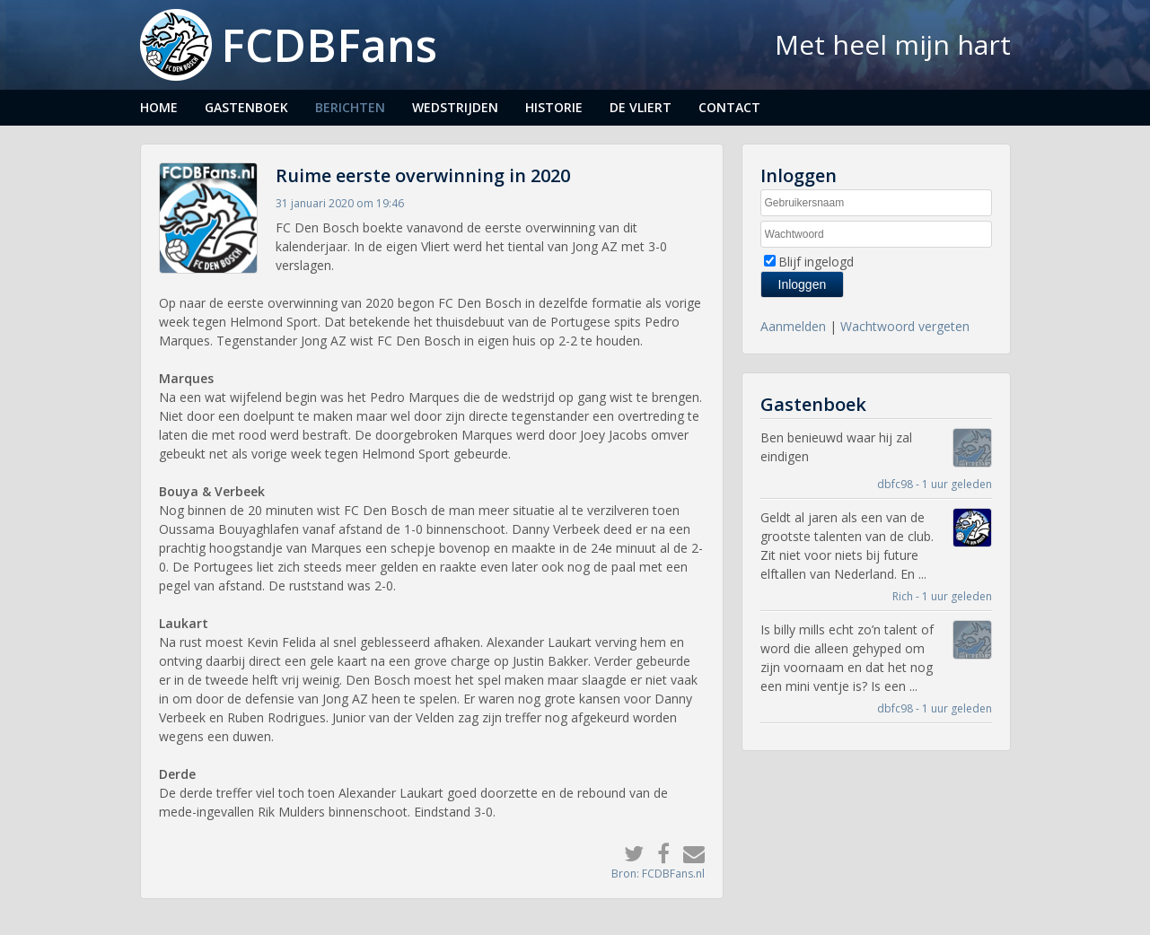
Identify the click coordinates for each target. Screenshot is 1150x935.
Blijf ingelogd (816, 261)
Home (159, 107)
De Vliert (641, 107)
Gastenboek (246, 107)
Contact (729, 107)
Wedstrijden (455, 107)
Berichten (350, 107)
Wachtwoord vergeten (905, 326)
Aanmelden (793, 326)
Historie (554, 107)
